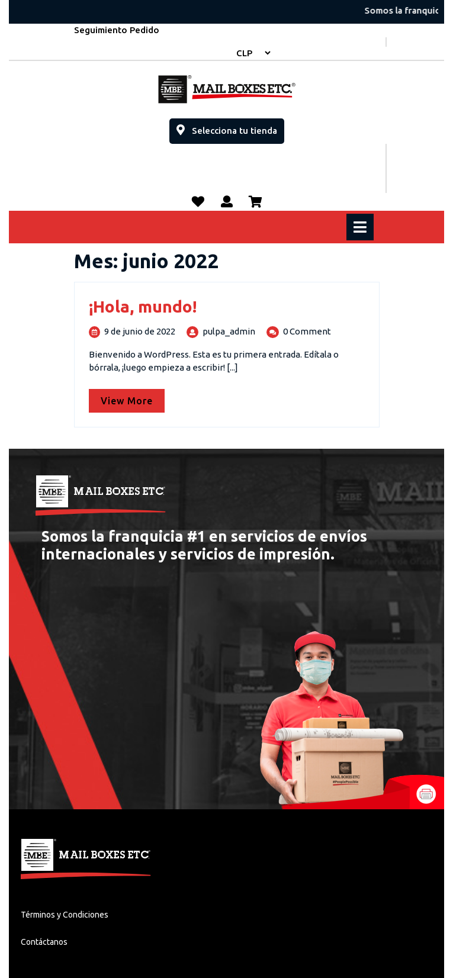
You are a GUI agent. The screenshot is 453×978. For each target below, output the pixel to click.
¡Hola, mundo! (143, 306)
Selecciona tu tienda (230, 127)
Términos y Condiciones (64, 914)
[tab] (361, 227)
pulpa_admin (229, 331)
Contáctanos (44, 942)
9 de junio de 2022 (139, 331)
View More (133, 397)
